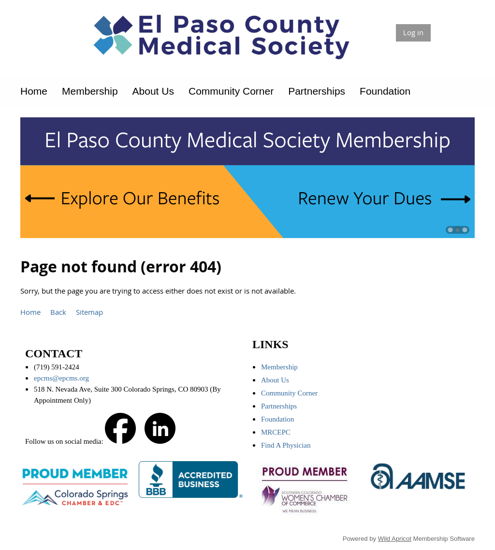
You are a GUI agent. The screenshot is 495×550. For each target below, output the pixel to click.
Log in (413, 32)
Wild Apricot (394, 538)
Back (58, 312)
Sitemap (89, 312)
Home (30, 312)
